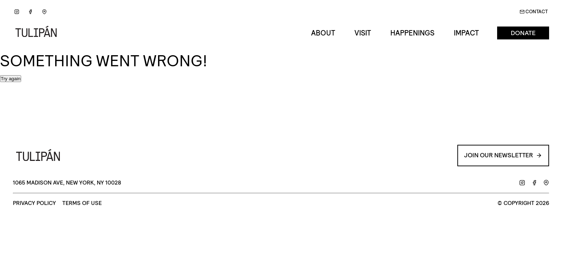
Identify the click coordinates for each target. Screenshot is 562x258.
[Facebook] (30, 12)
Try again (10, 78)
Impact (466, 33)
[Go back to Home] (39, 33)
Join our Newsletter (502, 155)
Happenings (412, 33)
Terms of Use (82, 203)
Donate (523, 33)
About (323, 33)
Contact (534, 12)
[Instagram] (16, 12)
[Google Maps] (44, 12)
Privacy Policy (34, 203)
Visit (362, 33)
